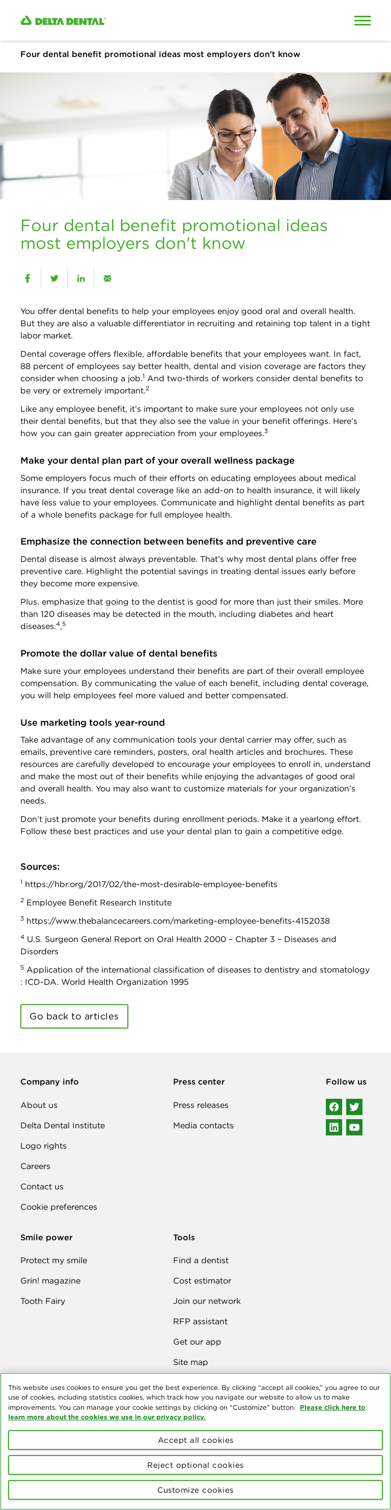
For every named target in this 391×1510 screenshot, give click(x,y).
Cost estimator (202, 1280)
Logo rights (43, 1146)
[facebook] (27, 278)
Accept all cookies (196, 1440)
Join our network (207, 1301)
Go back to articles (74, 1016)
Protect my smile (53, 1260)
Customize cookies (195, 1490)
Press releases (201, 1105)
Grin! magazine (50, 1280)
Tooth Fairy (42, 1301)
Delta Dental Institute (62, 1125)
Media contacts (203, 1125)
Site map (190, 1362)
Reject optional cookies (195, 1465)
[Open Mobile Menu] (362, 20)
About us (39, 1105)
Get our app (197, 1341)
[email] (107, 278)
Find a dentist (201, 1260)
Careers (35, 1166)
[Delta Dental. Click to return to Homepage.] (149, 20)
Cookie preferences (58, 1207)
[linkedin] (81, 278)
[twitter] (54, 278)
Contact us (42, 1186)
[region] (195, 1441)
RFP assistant (200, 1321)
